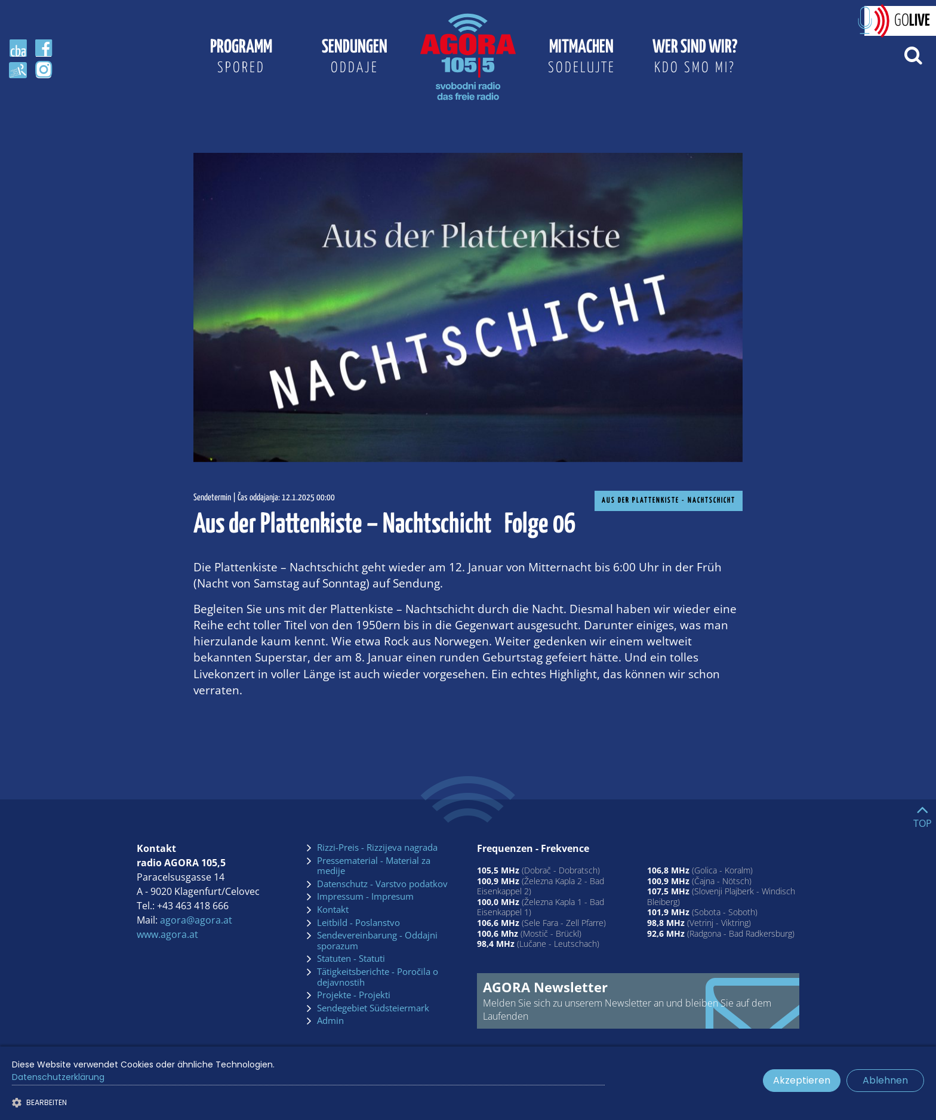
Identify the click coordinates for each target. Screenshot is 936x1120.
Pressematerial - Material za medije (373, 866)
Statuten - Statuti (351, 958)
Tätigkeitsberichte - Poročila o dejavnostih (377, 977)
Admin (330, 1021)
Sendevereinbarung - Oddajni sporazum (377, 940)
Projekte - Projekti (353, 995)
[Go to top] (922, 813)
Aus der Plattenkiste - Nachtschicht (668, 500)
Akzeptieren (801, 1080)
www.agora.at (167, 934)
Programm (241, 58)
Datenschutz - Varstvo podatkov (382, 884)
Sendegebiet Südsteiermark (373, 1008)
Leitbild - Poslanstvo (358, 923)
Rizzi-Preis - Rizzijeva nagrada (377, 847)
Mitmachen (581, 58)
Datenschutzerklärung (58, 1077)
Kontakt (333, 909)
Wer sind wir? (695, 58)
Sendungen (354, 58)
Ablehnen (885, 1080)
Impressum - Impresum (365, 896)
